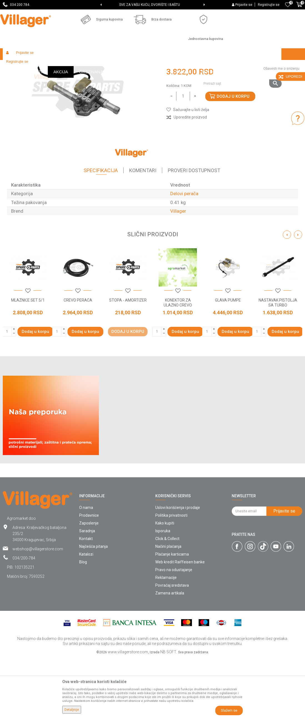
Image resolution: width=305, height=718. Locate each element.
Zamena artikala (169, 653)
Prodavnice (89, 575)
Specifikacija (101, 230)
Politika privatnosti (171, 575)
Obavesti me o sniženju (281, 128)
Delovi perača (156, 66)
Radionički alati (75, 66)
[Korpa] (299, 7)
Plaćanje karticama (172, 614)
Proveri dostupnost (194, 230)
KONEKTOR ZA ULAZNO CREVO (178, 362)
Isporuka (162, 591)
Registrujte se (268, 5)
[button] (240, 66)
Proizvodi (35, 66)
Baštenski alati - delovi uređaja (116, 66)
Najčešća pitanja (93, 606)
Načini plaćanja (168, 606)
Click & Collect (167, 598)
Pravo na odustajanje (173, 629)
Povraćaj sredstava (172, 645)
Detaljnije (71, 710)
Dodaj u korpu (233, 156)
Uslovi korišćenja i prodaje (177, 567)
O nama (86, 567)
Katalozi (86, 614)
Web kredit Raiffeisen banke (180, 622)
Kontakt (86, 598)
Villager (178, 271)
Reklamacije (166, 637)
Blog (83, 622)
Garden (53, 66)
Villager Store (13, 66)
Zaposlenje (89, 583)
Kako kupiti (164, 583)
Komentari (142, 230)
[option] (152, 4)
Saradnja (87, 591)
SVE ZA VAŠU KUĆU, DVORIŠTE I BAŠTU (152, 5)
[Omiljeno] (288, 5)
